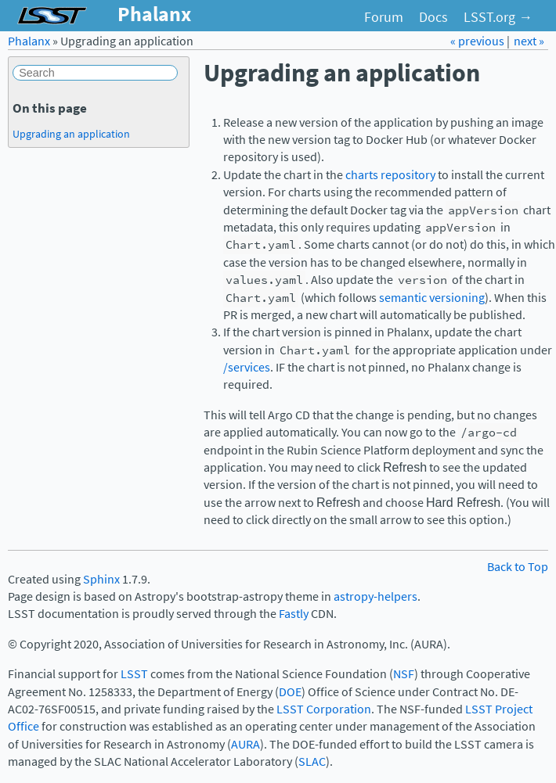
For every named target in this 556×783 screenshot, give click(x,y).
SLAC (312, 761)
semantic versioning (432, 297)
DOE (290, 692)
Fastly (294, 613)
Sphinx (101, 579)
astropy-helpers (375, 596)
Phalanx (29, 41)
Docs (433, 17)
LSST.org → (498, 17)
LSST (134, 674)
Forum (383, 17)
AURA (245, 744)
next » (529, 41)
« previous (478, 41)
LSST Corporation (323, 709)
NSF (403, 674)
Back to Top (517, 567)
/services (246, 367)
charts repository (390, 175)
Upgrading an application (71, 134)
